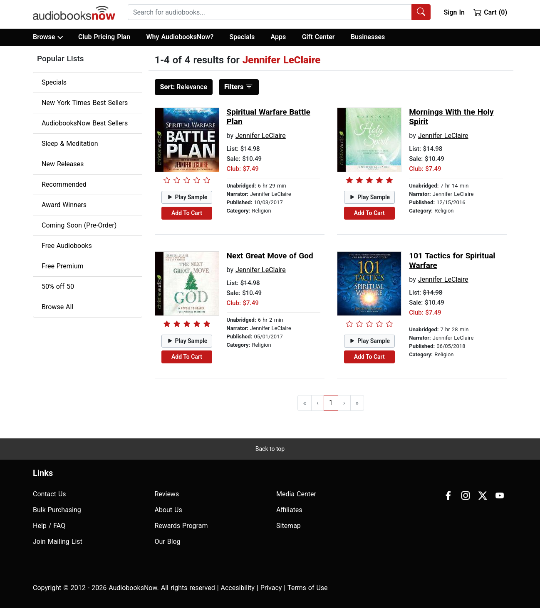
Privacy (271, 588)
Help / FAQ (49, 526)
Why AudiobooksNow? (179, 37)
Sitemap (288, 526)
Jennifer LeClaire (260, 136)
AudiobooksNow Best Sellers (85, 123)
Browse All (57, 307)
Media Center (296, 494)
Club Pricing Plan (104, 37)
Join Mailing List (57, 541)
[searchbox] (270, 12)
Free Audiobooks (67, 246)
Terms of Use (307, 588)
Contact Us (49, 494)
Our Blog (168, 541)
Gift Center (318, 37)
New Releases (63, 164)
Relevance (184, 87)
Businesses (368, 37)
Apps (278, 37)
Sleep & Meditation (70, 144)
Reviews (167, 494)
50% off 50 (58, 286)
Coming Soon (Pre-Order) (79, 225)
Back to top (270, 448)
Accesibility (238, 588)
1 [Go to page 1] (331, 403)
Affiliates (289, 510)
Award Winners (64, 205)
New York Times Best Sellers (85, 103)
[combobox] (279, 12)
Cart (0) (490, 12)
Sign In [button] (453, 12)
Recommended (64, 184)
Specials (242, 37)
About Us (168, 510)
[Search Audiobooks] (421, 12)
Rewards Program (181, 526)
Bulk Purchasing (57, 510)
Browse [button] (47, 37)
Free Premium (62, 266)
